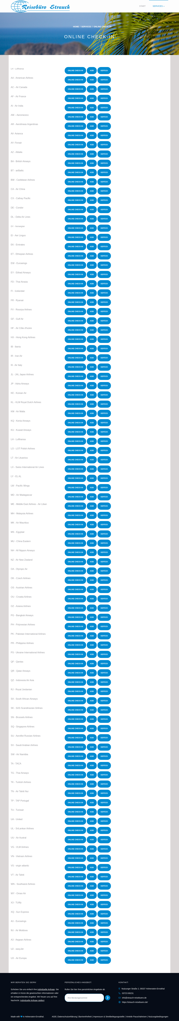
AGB (92, 71)
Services (158, 6)
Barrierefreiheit (85, 1016)
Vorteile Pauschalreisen (136, 1016)
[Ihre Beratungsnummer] (84, 998)
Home (76, 27)
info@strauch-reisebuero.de (134, 998)
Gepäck (104, 71)
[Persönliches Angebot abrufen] (107, 997)
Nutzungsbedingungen (158, 1016)
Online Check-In (75, 71)
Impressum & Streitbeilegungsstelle (108, 1016)
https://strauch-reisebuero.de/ (135, 1002)
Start (142, 6)
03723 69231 (128, 993)
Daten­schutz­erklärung (67, 1016)
